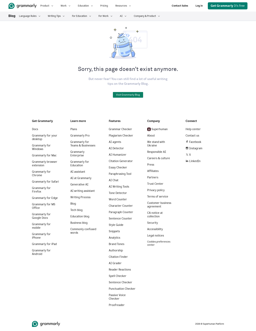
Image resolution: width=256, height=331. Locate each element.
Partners (152, 177)
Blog (73, 203)
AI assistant (77, 171)
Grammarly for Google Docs (41, 216)
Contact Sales (180, 5)
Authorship (116, 250)
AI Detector (116, 148)
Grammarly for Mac (44, 155)
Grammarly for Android (41, 252)
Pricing (104, 5)
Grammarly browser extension (44, 163)
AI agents (115, 142)
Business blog (78, 222)
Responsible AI (156, 152)
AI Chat (113, 180)
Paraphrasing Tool (120, 174)
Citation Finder (118, 256)
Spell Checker (117, 276)
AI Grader (115, 263)
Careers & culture (158, 158)
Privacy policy (156, 190)
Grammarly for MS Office (43, 206)
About (151, 135)
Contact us (192, 135)
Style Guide (116, 225)
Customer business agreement (159, 204)
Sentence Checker (120, 282)
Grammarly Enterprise (77, 153)
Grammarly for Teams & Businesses (82, 143)
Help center (193, 129)
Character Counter (121, 205)
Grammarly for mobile (41, 225)
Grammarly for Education (79, 163)
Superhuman (157, 129)
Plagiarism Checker (121, 135)
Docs (35, 129)
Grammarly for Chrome (41, 173)
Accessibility (155, 229)
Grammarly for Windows (41, 147)
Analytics (114, 237)
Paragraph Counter (121, 212)
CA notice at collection (155, 214)
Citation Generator (121, 161)
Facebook (193, 142)
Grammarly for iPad (44, 244)
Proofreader (117, 305)
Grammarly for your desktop (44, 137)
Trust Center (155, 183)
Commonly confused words (83, 230)
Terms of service (157, 196)
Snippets (114, 231)
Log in (199, 5)
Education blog (79, 216)
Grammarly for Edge (45, 198)
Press (150, 164)
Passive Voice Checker (117, 296)
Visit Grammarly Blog (128, 95)
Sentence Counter (120, 218)
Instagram (194, 148)
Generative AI (79, 184)
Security (152, 222)
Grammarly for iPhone (41, 235)
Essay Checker (118, 167)
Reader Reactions (120, 269)
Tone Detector (118, 193)
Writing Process (80, 197)
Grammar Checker (120, 129)
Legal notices (155, 235)
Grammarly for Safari (45, 181)
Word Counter (118, 199)
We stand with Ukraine (156, 143)
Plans (73, 129)
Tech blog (76, 210)
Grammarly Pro (80, 135)
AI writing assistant (82, 191)
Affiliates (153, 171)
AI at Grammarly (80, 178)
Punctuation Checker (122, 288)
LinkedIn (193, 161)
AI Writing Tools (119, 186)
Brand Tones (116, 244)
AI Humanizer (117, 154)
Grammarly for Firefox (41, 189)
